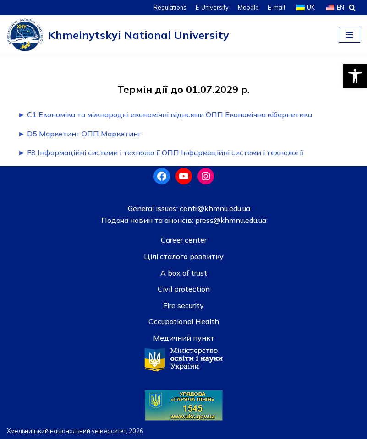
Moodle (248, 7)
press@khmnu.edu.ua (229, 220)
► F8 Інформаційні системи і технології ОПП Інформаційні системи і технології (160, 152)
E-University (212, 7)
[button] (355, 76)
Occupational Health (183, 321)
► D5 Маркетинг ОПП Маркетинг (80, 133)
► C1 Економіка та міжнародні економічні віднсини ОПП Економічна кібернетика (165, 114)
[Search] (352, 7)
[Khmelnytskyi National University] (118, 35)
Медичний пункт (183, 337)
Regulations (169, 7)
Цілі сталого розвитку (184, 256)
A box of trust (183, 272)
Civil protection (184, 288)
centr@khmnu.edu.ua (214, 208)
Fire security (183, 305)
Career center (184, 239)
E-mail (276, 7)
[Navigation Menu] (349, 35)
